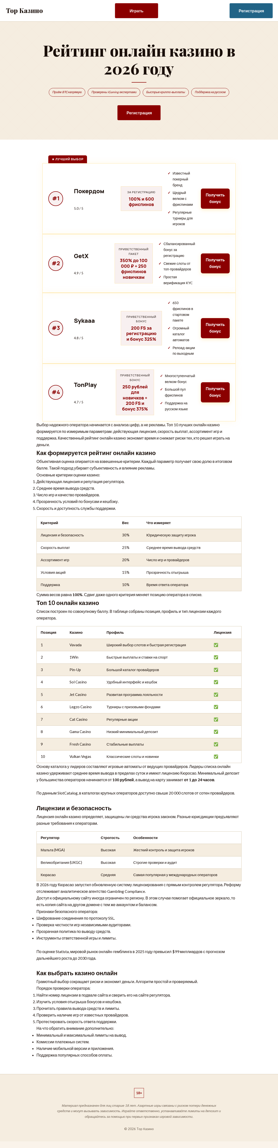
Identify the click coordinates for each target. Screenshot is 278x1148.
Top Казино (24, 10)
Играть (136, 10)
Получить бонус (215, 198)
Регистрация (251, 10)
